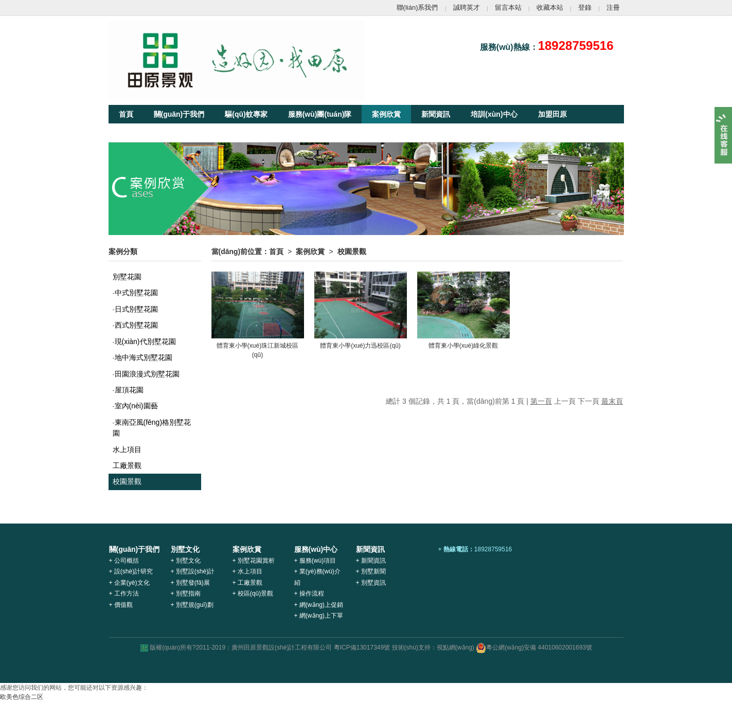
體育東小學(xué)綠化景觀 (463, 345)
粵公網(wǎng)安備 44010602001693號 (534, 647)
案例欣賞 (386, 114)
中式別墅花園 (136, 293)
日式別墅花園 (136, 309)
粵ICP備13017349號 (362, 647)
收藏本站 (550, 7)
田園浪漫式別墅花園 (147, 374)
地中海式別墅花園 (143, 357)
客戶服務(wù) (190, 133)
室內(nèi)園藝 (136, 406)
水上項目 (127, 449)
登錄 (585, 7)
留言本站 (508, 7)
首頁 (126, 114)
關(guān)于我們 (179, 114)
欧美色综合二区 (21, 696)
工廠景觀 (127, 465)
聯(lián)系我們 (417, 7)
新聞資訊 (435, 114)
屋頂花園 (129, 390)
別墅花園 (127, 277)
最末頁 (612, 401)
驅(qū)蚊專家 (246, 114)
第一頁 (541, 401)
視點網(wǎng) (455, 647)
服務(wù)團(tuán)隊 (320, 114)
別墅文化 (133, 133)
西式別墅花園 (136, 325)
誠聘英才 (466, 7)
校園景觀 (127, 481)
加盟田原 (552, 114)
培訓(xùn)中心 (494, 114)
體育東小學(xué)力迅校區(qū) (360, 345)
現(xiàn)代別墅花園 (145, 341)
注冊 (613, 7)
